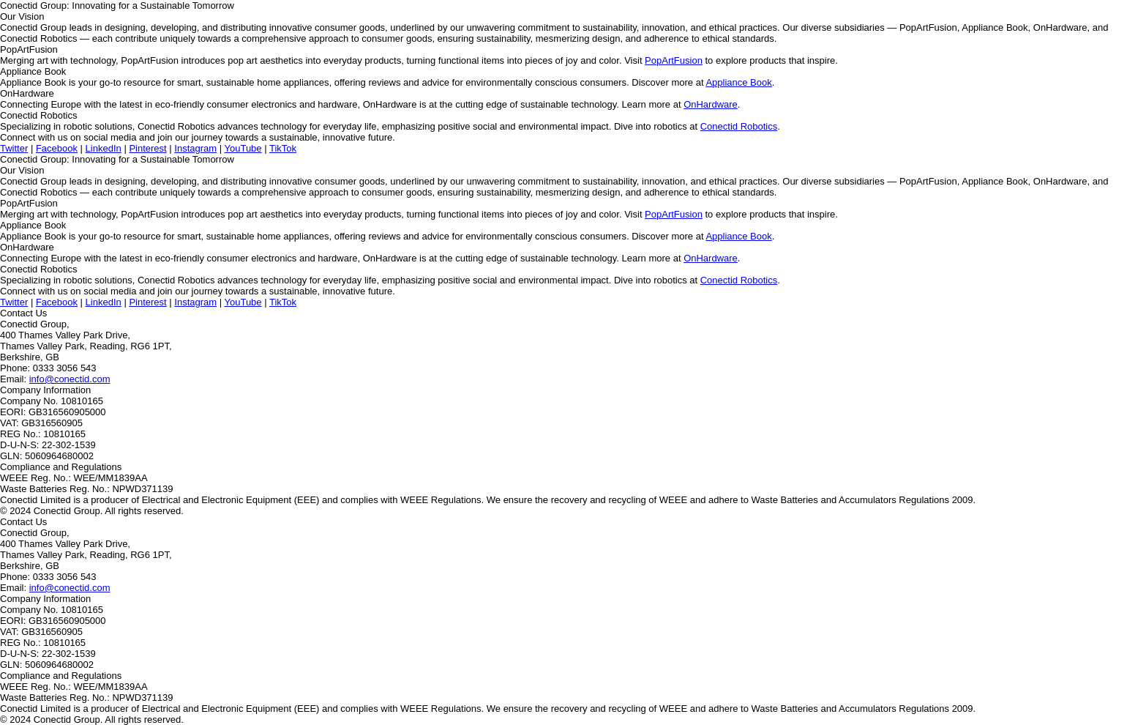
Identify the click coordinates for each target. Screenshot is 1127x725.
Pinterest (147, 148)
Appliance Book (738, 82)
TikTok (282, 148)
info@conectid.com (70, 378)
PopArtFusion (674, 60)
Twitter (14, 148)
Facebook (57, 148)
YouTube (242, 148)
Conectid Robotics (739, 126)
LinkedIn (103, 148)
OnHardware (711, 104)
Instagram (195, 148)
